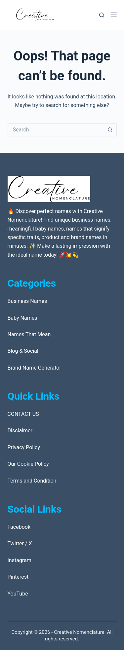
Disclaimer (20, 430)
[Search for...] (55, 129)
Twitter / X (20, 543)
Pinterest (18, 577)
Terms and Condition (32, 481)
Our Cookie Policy (28, 464)
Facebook (19, 527)
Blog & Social (23, 351)
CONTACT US (23, 414)
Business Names (27, 301)
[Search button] (110, 129)
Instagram (19, 560)
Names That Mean (29, 334)
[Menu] (114, 15)
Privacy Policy (24, 447)
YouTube (18, 594)
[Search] (101, 15)
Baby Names (22, 318)
